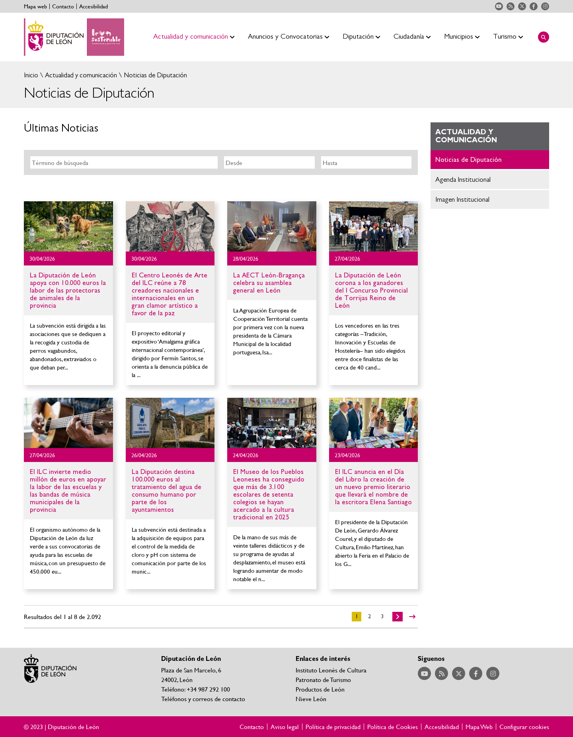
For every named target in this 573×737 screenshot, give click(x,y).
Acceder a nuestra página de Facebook (534, 6)
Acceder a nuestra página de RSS (511, 6)
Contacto (63, 6)
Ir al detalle (68, 226)
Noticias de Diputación (154, 75)
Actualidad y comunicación (80, 75)
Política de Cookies (392, 726)
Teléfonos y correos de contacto (203, 698)
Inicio (31, 75)
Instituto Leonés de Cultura (331, 669)
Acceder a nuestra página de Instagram (545, 6)
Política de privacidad (333, 726)
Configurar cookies (524, 726)
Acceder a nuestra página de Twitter (522, 6)
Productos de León (320, 689)
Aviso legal (285, 726)
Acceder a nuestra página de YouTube (499, 6)
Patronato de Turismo (323, 679)
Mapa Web (479, 726)
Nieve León (311, 698)
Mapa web (35, 6)
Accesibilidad (93, 6)
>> (412, 616)
